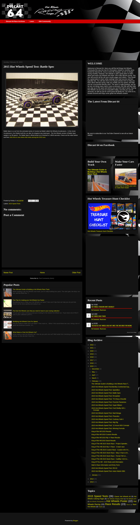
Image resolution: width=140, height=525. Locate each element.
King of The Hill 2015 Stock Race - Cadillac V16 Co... (110, 459)
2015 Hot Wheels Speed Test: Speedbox (106, 390)
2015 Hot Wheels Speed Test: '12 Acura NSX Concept (110, 425)
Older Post (76, 273)
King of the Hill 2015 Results (101, 431)
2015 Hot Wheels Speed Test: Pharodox (105, 416)
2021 (92, 348)
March (94, 378)
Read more (103, 310)
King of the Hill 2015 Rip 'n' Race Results (106, 437)
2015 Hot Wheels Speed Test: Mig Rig (105, 422)
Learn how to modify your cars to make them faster (125, 187)
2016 (92, 363)
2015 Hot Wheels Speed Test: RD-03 (104, 468)
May (93, 372)
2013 (92, 482)
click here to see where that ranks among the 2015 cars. (28, 137)
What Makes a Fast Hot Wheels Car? (25, 332)
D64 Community (45, 21)
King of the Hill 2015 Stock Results (104, 441)
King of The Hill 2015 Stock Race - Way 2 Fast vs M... (110, 453)
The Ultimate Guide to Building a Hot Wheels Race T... (110, 384)
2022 (92, 345)
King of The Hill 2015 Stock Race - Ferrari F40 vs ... (109, 456)
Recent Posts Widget (131, 332)
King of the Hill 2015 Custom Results (104, 434)
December (95, 369)
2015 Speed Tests (14, 203)
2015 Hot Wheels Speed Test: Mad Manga (106, 413)
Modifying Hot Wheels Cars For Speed (25, 321)
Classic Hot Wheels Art (122, 496)
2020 (92, 351)
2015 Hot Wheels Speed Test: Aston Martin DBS (108, 471)
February (95, 381)
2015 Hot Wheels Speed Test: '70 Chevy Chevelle (109, 399)
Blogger (75, 520)
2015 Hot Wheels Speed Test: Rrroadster (106, 396)
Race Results (112, 504)
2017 (92, 360)
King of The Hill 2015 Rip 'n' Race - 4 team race (108, 447)
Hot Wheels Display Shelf (115, 499)
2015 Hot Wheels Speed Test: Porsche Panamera (109, 402)
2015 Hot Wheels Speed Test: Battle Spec (106, 393)
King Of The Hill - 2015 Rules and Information (107, 462)
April (93, 375)
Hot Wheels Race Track (99, 316)
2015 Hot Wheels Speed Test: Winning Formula (108, 428)
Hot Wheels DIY (131, 499)
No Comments (95, 310)
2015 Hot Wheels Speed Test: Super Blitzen (107, 405)
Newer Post (8, 273)
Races (128, 504)
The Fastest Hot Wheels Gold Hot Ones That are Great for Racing (112, 325)
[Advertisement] (70, 40)
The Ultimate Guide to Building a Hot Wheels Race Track (31, 289)
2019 (92, 354)
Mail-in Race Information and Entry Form (106, 465)
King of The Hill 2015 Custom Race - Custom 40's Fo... (111, 450)
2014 (92, 479)
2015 (92, 366)
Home (42, 273)
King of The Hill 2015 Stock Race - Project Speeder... (110, 444)
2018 (92, 357)
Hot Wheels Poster (116, 501)
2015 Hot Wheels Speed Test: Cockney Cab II (107, 419)
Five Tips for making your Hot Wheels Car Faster (28, 300)
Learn (32, 21)
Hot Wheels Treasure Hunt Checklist (100, 231)
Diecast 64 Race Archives (15, 21)
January (95, 475)
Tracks (100, 507)
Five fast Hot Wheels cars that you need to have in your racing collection (36, 311)
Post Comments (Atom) (46, 278)
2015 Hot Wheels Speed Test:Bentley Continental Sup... (111, 387)
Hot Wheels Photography (97, 501)
